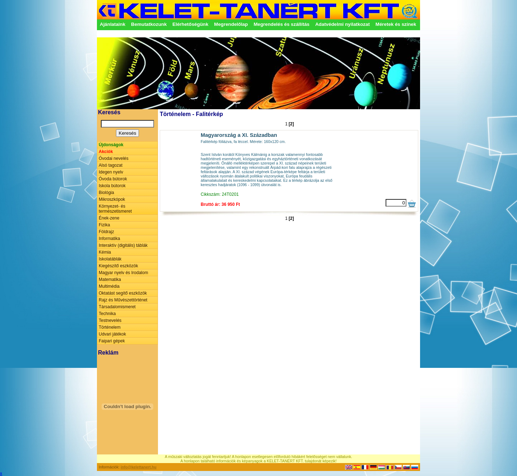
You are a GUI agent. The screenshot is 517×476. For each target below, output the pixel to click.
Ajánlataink (112, 24)
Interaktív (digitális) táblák (123, 245)
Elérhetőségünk (190, 24)
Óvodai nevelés (114, 158)
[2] (291, 123)
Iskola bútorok (112, 185)
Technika (107, 313)
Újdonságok (111, 144)
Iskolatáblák (110, 259)
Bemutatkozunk (149, 24)
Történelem (110, 327)
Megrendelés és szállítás (281, 24)
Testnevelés (110, 320)
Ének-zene (109, 218)
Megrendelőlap (231, 24)
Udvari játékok (112, 334)
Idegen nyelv (111, 172)
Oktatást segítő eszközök (123, 293)
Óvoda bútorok (113, 178)
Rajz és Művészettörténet (123, 299)
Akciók (106, 151)
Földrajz (106, 231)
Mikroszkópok (112, 199)
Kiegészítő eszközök (118, 265)
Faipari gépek (112, 340)
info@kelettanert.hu (139, 467)
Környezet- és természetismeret (115, 209)
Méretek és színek (396, 24)
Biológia (106, 192)
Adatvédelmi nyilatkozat (342, 24)
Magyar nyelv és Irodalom (123, 272)
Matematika (110, 279)
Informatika (109, 238)
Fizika (104, 224)
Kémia (105, 252)
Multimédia (109, 286)
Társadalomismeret (117, 306)
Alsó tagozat (110, 165)
